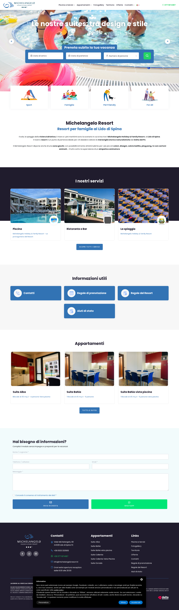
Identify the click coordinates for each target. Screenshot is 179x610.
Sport (29, 104)
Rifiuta (123, 602)
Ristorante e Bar (77, 229)
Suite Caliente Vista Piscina (103, 559)
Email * (95, 462)
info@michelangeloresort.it (66, 562)
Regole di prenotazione (91, 293)
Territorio (110, 5)
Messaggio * (18, 471)
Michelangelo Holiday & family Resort (136, 233)
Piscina (17, 229)
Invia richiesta (50, 504)
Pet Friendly (109, 104)
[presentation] (11, 41)
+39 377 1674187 (61, 556)
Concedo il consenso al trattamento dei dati (35, 495)
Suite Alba (19, 392)
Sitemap (18, 597)
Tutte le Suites (89, 410)
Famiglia (69, 104)
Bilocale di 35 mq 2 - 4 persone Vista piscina (31, 396)
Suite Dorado (96, 563)
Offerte (119, 5)
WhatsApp (129, 504)
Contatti (129, 5)
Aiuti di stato (85, 311)
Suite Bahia (74, 392)
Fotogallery (98, 5)
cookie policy (58, 590)
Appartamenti (84, 5)
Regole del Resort (142, 293)
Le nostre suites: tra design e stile (89, 24)
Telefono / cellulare (21, 462)
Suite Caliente (97, 554)
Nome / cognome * (21, 452)
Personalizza (44, 602)
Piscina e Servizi (67, 5)
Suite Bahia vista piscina (136, 392)
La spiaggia (128, 229)
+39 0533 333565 (61, 550)
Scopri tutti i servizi (89, 247)
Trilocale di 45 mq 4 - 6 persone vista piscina (140, 396)
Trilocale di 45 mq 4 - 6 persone (80, 396)
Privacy (12, 597)
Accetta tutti (135, 602)
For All (150, 104)
